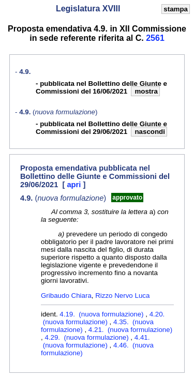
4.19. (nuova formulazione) (102, 314)
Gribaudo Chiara (66, 295)
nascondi (149, 131)
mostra (145, 91)
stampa (175, 9)
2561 (155, 38)
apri (75, 184)
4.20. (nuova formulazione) (103, 318)
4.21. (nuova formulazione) (130, 330)
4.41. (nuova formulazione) (95, 341)
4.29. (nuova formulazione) (87, 337)
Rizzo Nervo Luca (122, 295)
